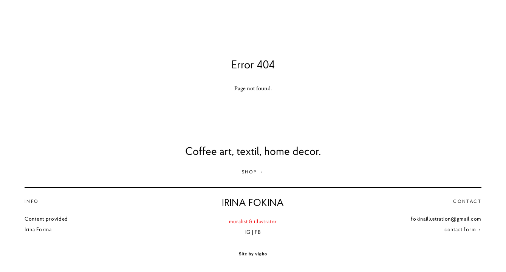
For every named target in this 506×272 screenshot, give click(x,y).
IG (248, 232)
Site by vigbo (253, 254)
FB (258, 232)
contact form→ (462, 229)
